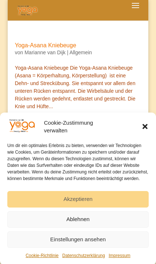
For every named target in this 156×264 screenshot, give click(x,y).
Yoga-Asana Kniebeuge (45, 45)
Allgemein (81, 52)
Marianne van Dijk (45, 52)
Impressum (119, 257)
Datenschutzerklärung (83, 257)
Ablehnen (77, 221)
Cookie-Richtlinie (42, 257)
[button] (145, 128)
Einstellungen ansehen (78, 241)
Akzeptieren (77, 201)
